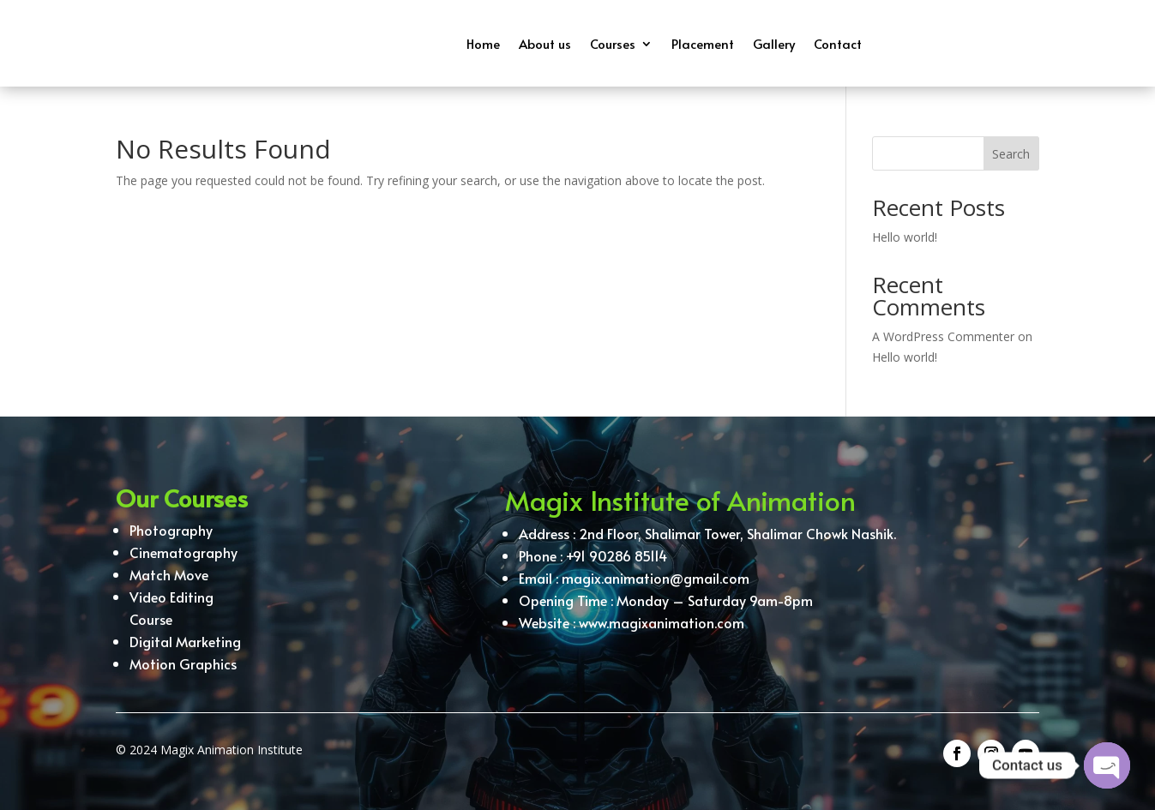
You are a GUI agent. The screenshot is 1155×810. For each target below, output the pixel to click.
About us (545, 43)
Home (483, 43)
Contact (838, 43)
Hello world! (904, 237)
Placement (702, 43)
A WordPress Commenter (943, 336)
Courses (612, 43)
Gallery (774, 43)
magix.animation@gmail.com (655, 581)
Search (1011, 154)
